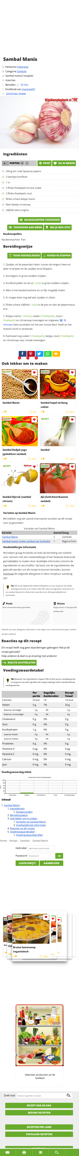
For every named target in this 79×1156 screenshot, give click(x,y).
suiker (44, 316)
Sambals (22, 71)
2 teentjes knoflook (16, 176)
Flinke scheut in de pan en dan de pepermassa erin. (39, 307)
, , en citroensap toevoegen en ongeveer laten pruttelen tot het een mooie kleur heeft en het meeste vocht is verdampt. (37, 322)
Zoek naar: (10, 1095)
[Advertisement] (39, 31)
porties (11, 80)
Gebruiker (21, 848)
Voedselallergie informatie (31, 825)
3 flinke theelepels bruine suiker (24, 188)
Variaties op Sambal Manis (31, 821)
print (44, 163)
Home (3, 840)
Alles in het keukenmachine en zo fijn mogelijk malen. (36, 290)
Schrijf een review (16, 93)
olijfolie (29, 304)
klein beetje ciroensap (18, 204)
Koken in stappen (56, 255)
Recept (13, 840)
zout (64, 336)
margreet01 (28, 89)
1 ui (8, 182)
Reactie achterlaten (19, 662)
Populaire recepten (39, 1134)
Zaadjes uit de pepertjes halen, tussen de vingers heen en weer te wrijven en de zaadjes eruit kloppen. (37, 266)
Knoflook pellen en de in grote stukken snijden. (37, 283)
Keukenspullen (24, 812)
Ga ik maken (64, 163)
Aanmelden (51, 863)
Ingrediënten (17, 808)
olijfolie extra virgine (17, 210)
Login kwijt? (27, 863)
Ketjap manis (18, 316)
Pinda (7, 603)
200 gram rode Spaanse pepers (23, 171)
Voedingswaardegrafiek (29, 835)
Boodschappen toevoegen (39, 219)
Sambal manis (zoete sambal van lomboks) (26, 541)
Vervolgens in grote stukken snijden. (26, 276)
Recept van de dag (39, 1105)
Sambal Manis (10, 537)
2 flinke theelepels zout (19, 193)
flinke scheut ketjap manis (20, 199)
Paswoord (21, 855)
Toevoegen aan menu (25, 227)
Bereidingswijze (19, 815)
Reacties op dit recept (22, 828)
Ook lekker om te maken (23, 818)
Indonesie (22, 67)
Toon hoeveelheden (24, 255)
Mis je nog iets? (57, 227)
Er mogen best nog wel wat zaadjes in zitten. (31, 297)
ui (36, 283)
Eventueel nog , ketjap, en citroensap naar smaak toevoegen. (38, 338)
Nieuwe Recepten (39, 1112)
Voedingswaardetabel (22, 831)
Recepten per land (39, 1127)
